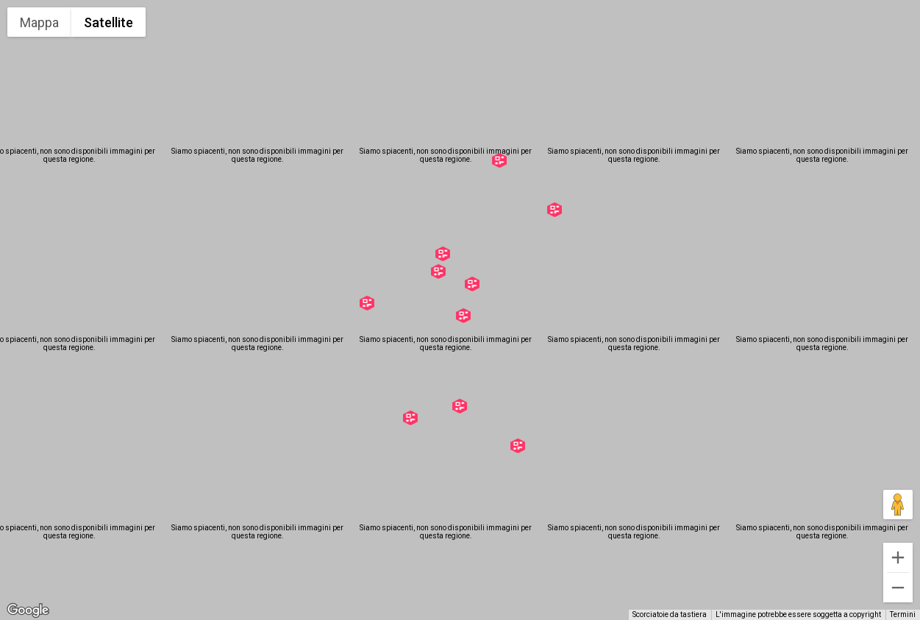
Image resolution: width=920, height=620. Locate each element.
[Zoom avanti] (898, 557)
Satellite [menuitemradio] (108, 22)
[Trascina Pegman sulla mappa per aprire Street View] (898, 504)
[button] (517, 445)
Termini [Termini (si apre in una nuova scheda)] (903, 614)
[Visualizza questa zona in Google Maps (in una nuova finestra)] (28, 610)
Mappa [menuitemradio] (39, 22)
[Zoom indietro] (898, 587)
